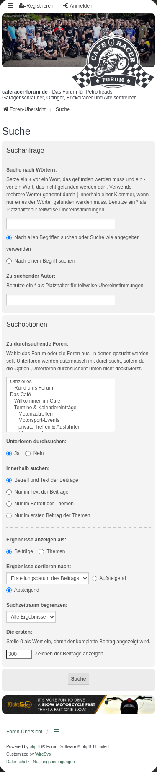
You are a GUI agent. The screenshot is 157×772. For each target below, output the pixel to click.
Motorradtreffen (60, 414)
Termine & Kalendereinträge (60, 408)
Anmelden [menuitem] (77, 6)
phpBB (36, 746)
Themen (52, 551)
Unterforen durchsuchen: (36, 441)
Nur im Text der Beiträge (37, 492)
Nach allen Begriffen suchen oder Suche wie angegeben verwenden (73, 243)
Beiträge (19, 551)
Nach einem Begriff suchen (40, 261)
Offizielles (60, 382)
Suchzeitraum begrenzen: (36, 605)
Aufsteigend (109, 578)
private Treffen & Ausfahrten (60, 427)
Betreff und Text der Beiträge (42, 480)
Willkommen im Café (60, 401)
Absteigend (22, 590)
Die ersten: (19, 632)
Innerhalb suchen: (27, 468)
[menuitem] (18, 762)
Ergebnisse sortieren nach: (38, 566)
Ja (13, 453)
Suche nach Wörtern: (31, 170)
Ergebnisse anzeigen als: (36, 540)
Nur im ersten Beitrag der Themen (48, 515)
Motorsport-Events (60, 420)
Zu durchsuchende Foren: (37, 344)
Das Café (60, 395)
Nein (34, 453)
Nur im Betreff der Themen (40, 504)
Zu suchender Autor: (31, 276)
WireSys (43, 754)
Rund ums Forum (60, 388)
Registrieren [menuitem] (36, 6)
